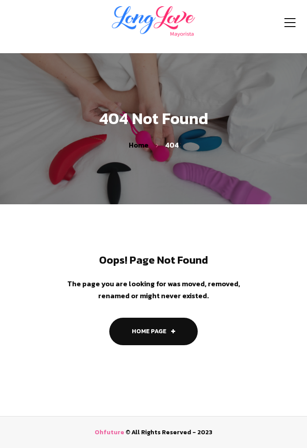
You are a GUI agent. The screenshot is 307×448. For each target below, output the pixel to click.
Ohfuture (109, 432)
